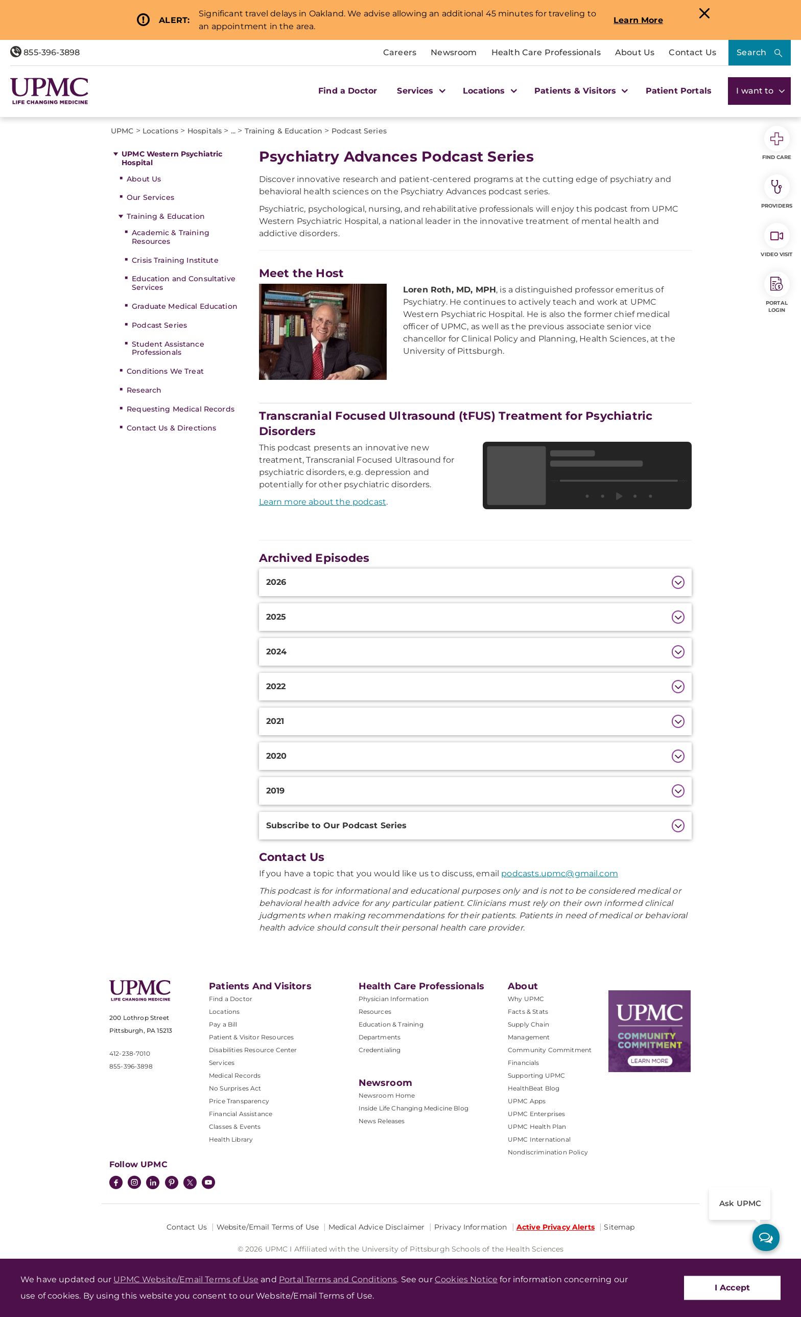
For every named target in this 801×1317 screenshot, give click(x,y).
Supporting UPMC (536, 1075)
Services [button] (420, 91)
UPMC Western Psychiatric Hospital (172, 158)
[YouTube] (208, 1183)
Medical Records (235, 1075)
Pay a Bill (223, 1024)
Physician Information (394, 999)
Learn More (638, 20)
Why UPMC (526, 999)
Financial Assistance (240, 1114)
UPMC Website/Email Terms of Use (185, 1279)
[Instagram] (134, 1183)
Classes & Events (235, 1126)
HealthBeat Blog (533, 1088)
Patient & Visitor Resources (251, 1037)
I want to (759, 91)
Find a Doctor (347, 91)
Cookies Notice (466, 1279)
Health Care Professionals (546, 52)
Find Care (777, 143)
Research (144, 390)
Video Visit (776, 240)
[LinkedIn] (152, 1183)
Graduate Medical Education (185, 306)
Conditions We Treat (165, 371)
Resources (375, 1011)
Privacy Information (470, 1227)
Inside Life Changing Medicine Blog (413, 1108)
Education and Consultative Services (183, 283)
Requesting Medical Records (180, 409)
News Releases (382, 1121)
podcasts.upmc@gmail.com (559, 873)
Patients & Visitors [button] (579, 91)
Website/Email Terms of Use (268, 1227)
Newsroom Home (387, 1095)
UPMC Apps (527, 1101)
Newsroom (454, 52)
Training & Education (166, 216)
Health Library (231, 1139)
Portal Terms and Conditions (338, 1279)
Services (221, 1062)
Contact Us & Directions (171, 428)
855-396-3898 (45, 52)
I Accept (732, 1287)
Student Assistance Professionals (168, 348)
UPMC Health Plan (537, 1126)
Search (751, 52)
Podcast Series (159, 325)
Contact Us (692, 52)
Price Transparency (239, 1101)
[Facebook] (116, 1183)
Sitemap (619, 1227)
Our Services (150, 197)
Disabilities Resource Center (253, 1050)
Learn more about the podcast (322, 502)
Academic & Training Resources (170, 237)
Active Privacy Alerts (555, 1227)
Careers (399, 52)
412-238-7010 (129, 1053)
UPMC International (539, 1139)
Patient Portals (679, 91)
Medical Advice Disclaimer (376, 1227)
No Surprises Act (235, 1088)
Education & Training (391, 1024)
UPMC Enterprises (537, 1114)
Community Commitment (550, 1050)
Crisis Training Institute (175, 260)
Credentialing (380, 1050)
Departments (380, 1037)
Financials (523, 1062)
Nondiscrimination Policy (548, 1152)
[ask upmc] (766, 1237)
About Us (634, 52)
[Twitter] (190, 1182)
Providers (776, 191)
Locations (224, 1011)
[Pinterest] (171, 1183)
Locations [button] (488, 91)
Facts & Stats (528, 1011)
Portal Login (777, 292)
